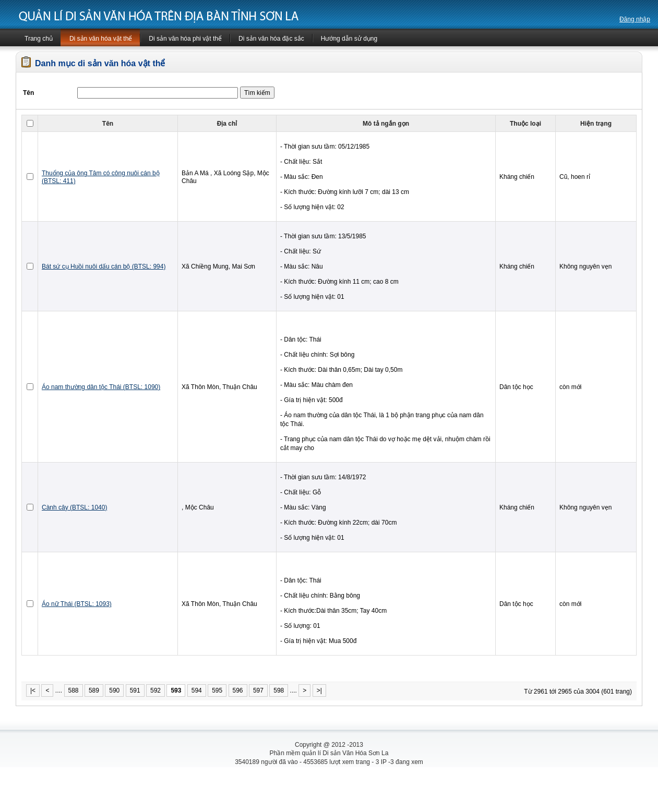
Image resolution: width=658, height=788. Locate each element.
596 (238, 690)
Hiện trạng (596, 123)
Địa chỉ (227, 123)
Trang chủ (39, 38)
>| (319, 690)
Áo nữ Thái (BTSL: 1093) (77, 604)
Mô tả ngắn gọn (386, 123)
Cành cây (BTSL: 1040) (74, 507)
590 (114, 690)
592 (155, 690)
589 (94, 690)
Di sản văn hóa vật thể (100, 38)
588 (73, 690)
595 (217, 690)
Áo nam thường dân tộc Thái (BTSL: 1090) (101, 387)
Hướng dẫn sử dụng (349, 38)
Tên (107, 123)
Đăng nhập (634, 19)
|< (32, 690)
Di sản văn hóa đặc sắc (271, 38)
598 (278, 690)
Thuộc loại (525, 123)
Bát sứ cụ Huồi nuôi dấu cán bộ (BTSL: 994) (103, 266)
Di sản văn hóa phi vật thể (185, 38)
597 (258, 690)
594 (197, 690)
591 (135, 690)
